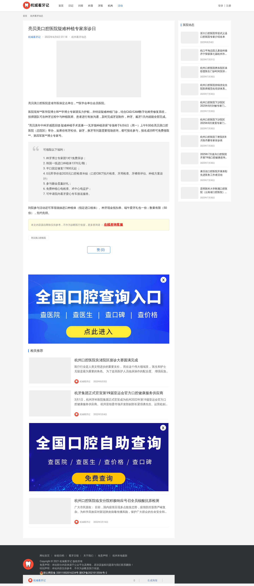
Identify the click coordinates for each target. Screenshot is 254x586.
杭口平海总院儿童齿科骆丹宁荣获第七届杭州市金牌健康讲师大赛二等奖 (213, 54)
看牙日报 (74, 558)
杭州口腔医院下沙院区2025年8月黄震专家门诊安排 (213, 123)
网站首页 (45, 558)
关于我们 (88, 558)
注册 (228, 5)
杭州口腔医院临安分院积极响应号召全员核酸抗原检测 (116, 503)
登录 (220, 5)
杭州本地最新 (120, 558)
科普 (95, 5)
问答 (85, 5)
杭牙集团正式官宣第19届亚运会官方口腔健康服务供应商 (118, 394)
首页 (66, 5)
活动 (125, 5)
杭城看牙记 (34, 37)
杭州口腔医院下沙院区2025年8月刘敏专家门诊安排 (213, 106)
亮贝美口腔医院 (38, 238)
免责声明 (103, 558)
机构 (115, 5)
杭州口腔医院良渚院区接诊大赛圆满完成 (106, 360)
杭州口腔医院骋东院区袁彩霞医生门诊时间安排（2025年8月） (213, 71)
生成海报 (151, 581)
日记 (76, 5)
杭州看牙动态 (78, 37)
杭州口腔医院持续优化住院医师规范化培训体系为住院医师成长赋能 (213, 88)
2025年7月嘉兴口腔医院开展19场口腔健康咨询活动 (214, 157)
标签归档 (59, 558)
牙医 (105, 5)
